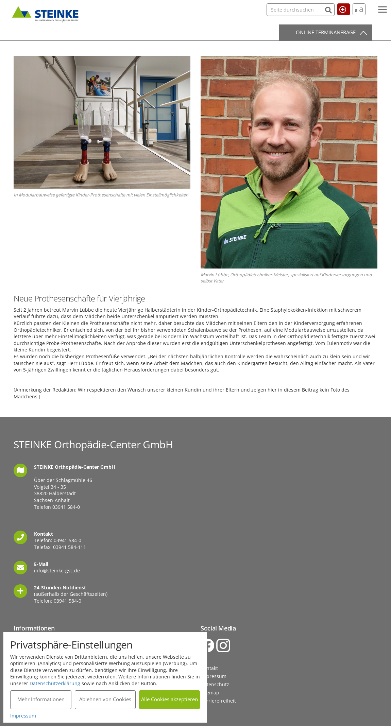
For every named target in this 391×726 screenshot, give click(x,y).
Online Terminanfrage (326, 32)
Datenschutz (215, 684)
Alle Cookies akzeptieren (169, 699)
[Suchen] (315, 9)
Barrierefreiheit (218, 700)
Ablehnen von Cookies (105, 699)
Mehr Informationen (41, 699)
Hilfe (340, 9)
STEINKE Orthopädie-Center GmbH (45, 13)
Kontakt (209, 668)
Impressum (213, 676)
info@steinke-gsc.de (57, 570)
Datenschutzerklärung (55, 683)
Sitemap (210, 692)
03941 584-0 (66, 507)
